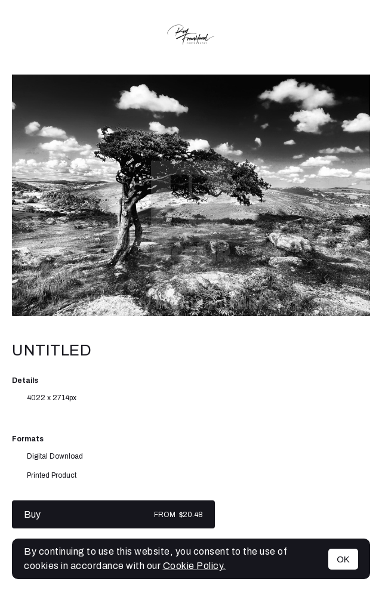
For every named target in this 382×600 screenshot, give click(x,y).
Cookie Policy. (194, 566)
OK (343, 559)
